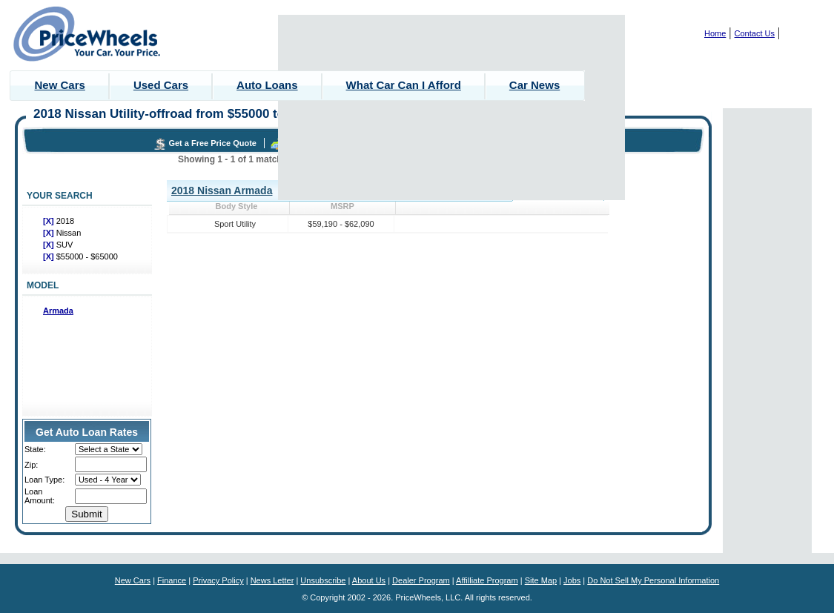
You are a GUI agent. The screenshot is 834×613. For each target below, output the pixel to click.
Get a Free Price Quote (212, 143)
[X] (49, 220)
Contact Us (755, 33)
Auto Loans (267, 85)
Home (715, 33)
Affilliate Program (487, 580)
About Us (368, 580)
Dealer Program (421, 580)
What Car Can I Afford (403, 85)
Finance (171, 580)
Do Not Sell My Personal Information (653, 580)
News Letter (272, 580)
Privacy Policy (218, 580)
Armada (58, 310)
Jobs (571, 580)
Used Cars (160, 85)
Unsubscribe (322, 580)
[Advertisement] (451, 107)
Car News (534, 85)
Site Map (541, 580)
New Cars (60, 85)
